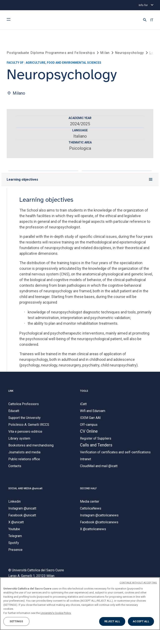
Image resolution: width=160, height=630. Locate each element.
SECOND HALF (88, 488)
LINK (10, 390)
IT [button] (151, 20)
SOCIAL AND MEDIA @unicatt (25, 488)
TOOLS (84, 390)
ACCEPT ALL (141, 621)
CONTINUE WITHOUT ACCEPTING (138, 582)
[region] (80, 603)
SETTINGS (16, 621)
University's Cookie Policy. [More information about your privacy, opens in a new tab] (55, 613)
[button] (144, 20)
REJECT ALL (112, 621)
